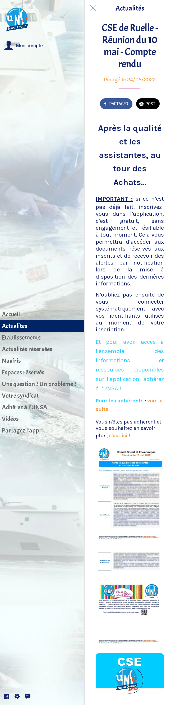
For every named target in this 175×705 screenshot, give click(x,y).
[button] (23, 45)
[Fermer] (93, 8)
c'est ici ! (119, 436)
